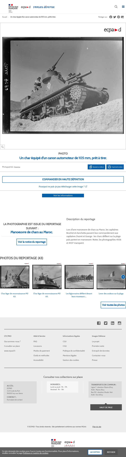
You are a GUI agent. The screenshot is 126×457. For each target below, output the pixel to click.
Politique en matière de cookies (35, 454)
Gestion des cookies (71, 360)
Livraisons (37, 346)
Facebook (98, 323)
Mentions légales (69, 355)
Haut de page (106, 407)
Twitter (105, 323)
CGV (65, 341)
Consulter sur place (12, 346)
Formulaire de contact (14, 400)
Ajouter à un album (96, 167)
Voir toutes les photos (113, 308)
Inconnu (17, 167)
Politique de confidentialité (74, 351)
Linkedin (112, 323)
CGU (65, 346)
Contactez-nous (98, 355)
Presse (94, 360)
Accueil (4, 17)
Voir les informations (63, 199)
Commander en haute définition (63, 179)
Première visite (98, 346)
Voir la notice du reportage (32, 245)
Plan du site (97, 427)
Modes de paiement (41, 351)
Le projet (95, 341)
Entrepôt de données (101, 351)
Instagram (119, 323)
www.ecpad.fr (9, 351)
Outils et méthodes (41, 355)
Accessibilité (38, 360)
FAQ (35, 341)
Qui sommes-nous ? (12, 341)
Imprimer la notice (115, 167)
